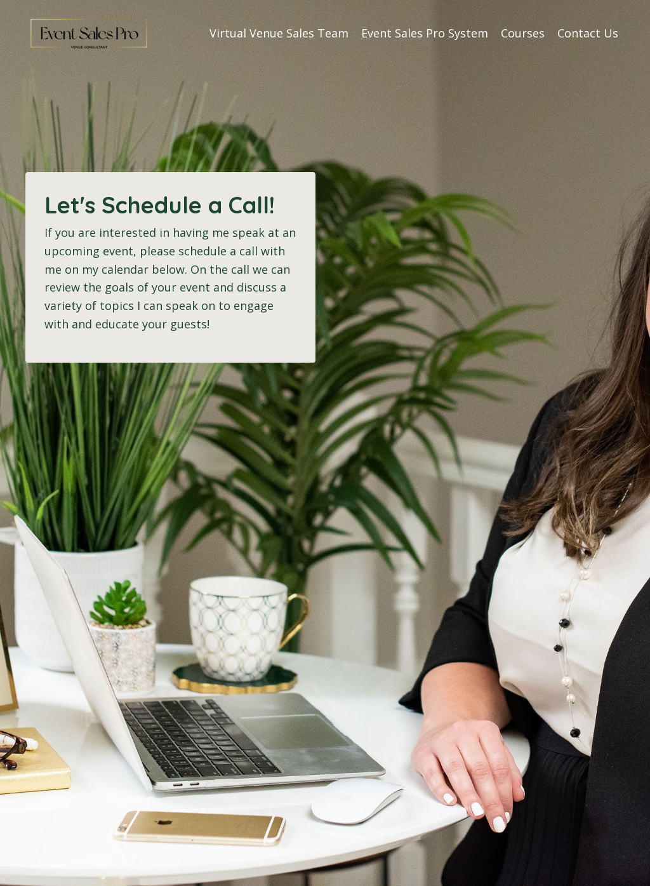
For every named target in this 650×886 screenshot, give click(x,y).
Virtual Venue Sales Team (278, 33)
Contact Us (587, 33)
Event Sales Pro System (424, 33)
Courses (523, 33)
